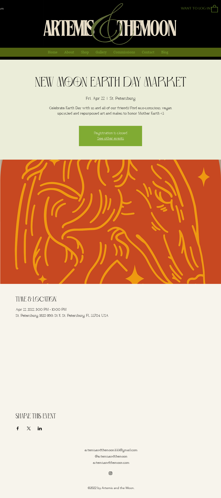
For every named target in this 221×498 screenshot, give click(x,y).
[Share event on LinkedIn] (40, 428)
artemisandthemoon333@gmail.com (111, 450)
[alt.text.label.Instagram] (110, 473)
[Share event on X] (29, 428)
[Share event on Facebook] (18, 428)
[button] (214, 8)
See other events (110, 138)
